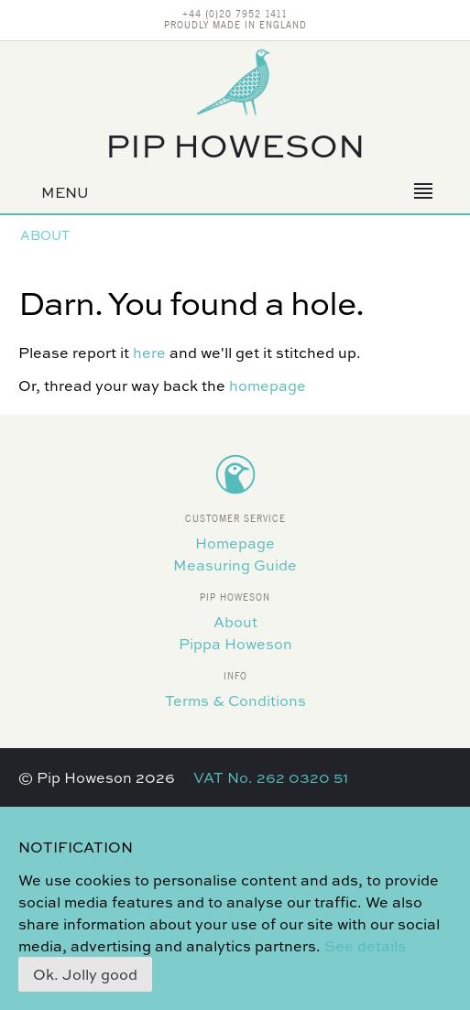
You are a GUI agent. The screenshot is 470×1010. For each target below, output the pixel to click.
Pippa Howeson (235, 644)
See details (365, 946)
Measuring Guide (235, 565)
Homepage (235, 543)
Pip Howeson (235, 145)
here (149, 352)
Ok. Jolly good (85, 974)
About (45, 235)
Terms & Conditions (235, 700)
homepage (267, 385)
